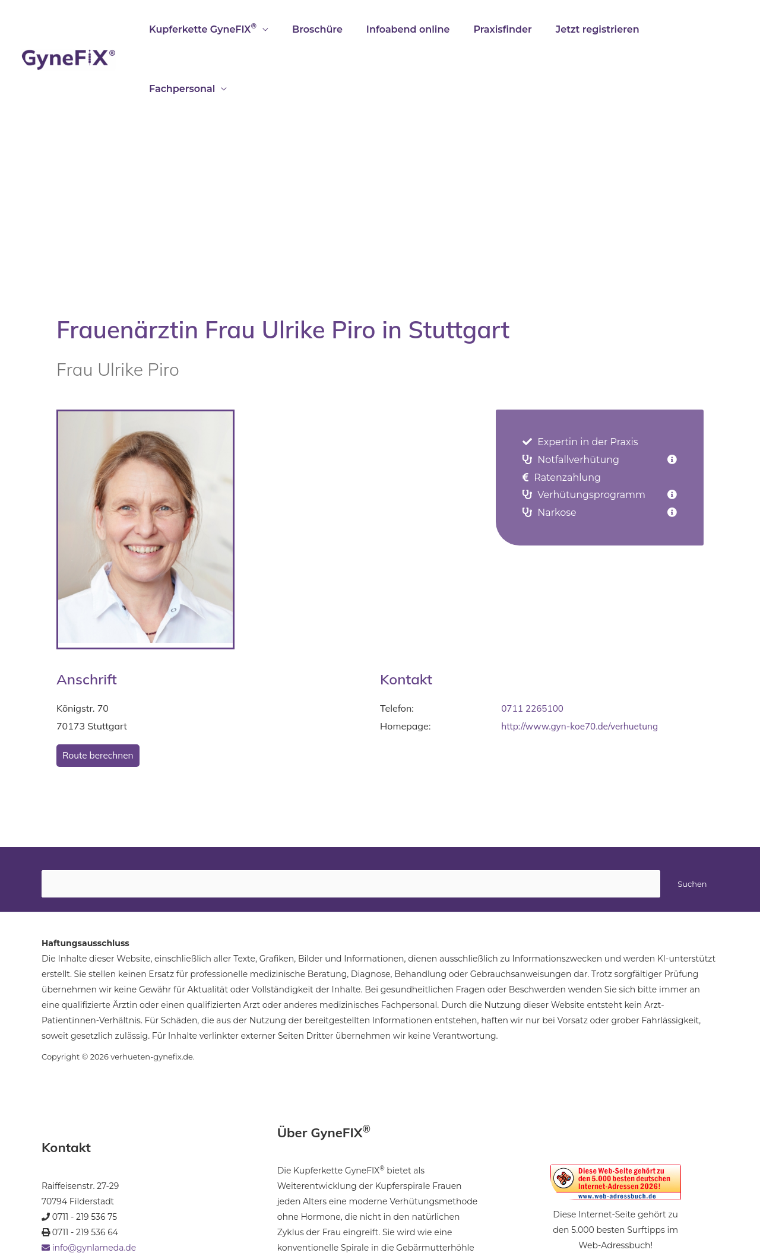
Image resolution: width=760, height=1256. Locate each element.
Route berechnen (99, 696)
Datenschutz (196, 1209)
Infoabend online (411, 29)
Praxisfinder (500, 29)
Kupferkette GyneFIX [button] (215, 28)
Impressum (106, 1209)
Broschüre (325, 29)
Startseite (60, 1209)
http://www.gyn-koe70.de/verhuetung (583, 667)
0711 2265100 (533, 649)
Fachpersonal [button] (685, 29)
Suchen (692, 825)
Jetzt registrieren (591, 29)
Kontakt (150, 1209)
